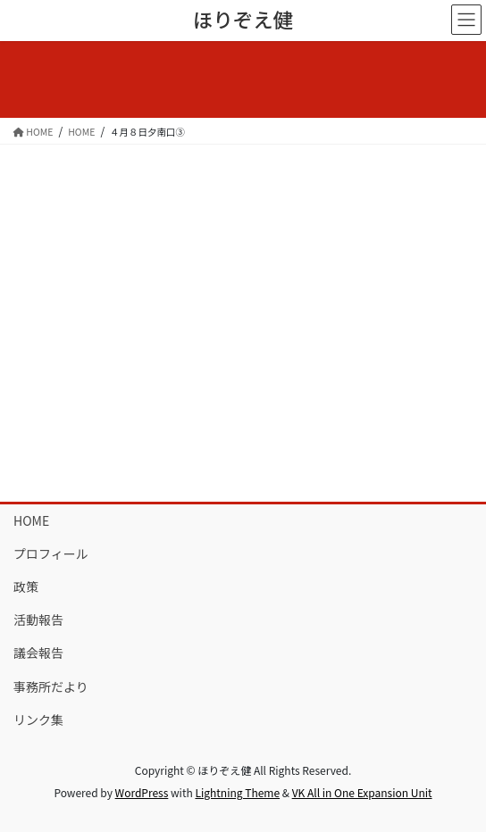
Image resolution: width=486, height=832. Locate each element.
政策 (25, 586)
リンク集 (38, 719)
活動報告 (38, 619)
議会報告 (38, 652)
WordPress (142, 792)
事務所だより (50, 686)
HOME (31, 520)
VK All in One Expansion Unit (362, 792)
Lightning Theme (237, 792)
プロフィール (50, 553)
